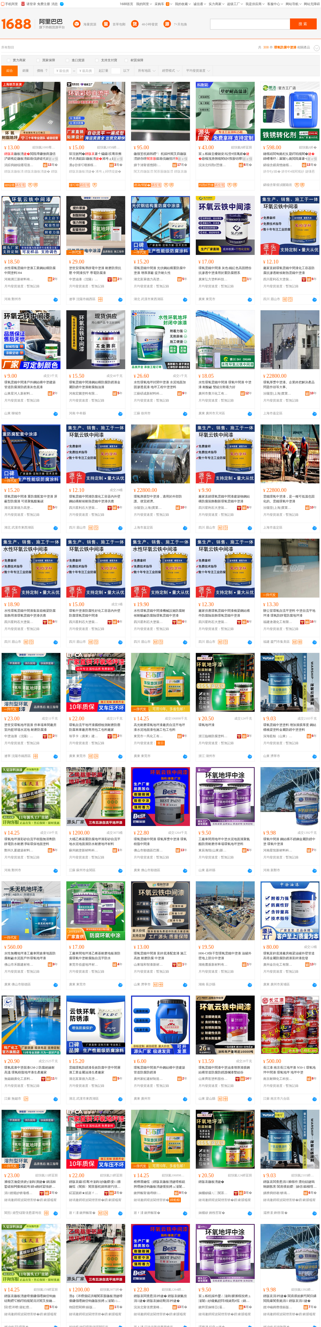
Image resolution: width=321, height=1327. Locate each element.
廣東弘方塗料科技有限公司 (213, 279)
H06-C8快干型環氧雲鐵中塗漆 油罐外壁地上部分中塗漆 (224, 955)
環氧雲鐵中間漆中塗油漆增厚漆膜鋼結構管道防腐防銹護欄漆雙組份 (224, 1070)
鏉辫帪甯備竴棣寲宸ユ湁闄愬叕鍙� (148, 1193)
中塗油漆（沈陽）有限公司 (83, 279)
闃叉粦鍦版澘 (143, 171)
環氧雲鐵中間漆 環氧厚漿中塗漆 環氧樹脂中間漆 (160, 841)
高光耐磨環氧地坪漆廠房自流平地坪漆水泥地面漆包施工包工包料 (159, 727)
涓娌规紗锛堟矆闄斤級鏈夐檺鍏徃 (19, 1193)
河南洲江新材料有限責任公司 (19, 279)
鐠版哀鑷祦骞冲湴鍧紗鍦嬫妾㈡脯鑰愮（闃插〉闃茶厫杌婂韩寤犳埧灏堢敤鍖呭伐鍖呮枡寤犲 (95, 1184)
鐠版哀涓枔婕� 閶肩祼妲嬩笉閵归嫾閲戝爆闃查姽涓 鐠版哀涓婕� (289, 1298)
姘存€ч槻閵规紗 (292, 171)
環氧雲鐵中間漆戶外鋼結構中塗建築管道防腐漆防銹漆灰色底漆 (30, 384)
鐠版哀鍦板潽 (14, 171)
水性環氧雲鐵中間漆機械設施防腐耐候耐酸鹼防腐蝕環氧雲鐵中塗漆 (159, 613)
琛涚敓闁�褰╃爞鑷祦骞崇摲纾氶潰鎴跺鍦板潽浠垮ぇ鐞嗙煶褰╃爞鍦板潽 (95, 156)
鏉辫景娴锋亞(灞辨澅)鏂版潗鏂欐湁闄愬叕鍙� (213, 1307)
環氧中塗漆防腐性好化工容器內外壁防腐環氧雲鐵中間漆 (94, 613)
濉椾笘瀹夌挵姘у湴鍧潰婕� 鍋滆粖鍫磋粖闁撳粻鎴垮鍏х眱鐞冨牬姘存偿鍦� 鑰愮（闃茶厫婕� (30, 1184)
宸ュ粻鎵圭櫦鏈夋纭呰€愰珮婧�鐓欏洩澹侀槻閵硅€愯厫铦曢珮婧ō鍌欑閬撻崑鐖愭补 (224, 156)
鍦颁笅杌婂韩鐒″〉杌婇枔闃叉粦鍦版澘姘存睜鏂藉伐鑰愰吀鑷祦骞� (160, 156)
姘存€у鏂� (272, 171)
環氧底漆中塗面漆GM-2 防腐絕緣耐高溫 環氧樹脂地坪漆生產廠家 (29, 1070)
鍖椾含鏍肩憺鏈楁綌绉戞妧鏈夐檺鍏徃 (278, 165)
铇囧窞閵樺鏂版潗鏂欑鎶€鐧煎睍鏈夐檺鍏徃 (83, 1307)
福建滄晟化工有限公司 (278, 622)
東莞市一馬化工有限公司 (148, 736)
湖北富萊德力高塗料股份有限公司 (148, 279)
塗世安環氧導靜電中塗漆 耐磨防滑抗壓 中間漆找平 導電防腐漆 (95, 270)
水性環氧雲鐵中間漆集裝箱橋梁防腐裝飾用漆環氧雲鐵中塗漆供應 (30, 613)
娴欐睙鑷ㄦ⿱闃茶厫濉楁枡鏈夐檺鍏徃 (213, 1193)
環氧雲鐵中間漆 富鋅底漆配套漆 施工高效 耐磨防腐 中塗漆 (160, 955)
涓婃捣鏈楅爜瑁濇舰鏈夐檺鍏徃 (19, 165)
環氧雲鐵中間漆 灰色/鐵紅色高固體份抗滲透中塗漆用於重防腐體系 (224, 270)
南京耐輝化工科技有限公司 (278, 1079)
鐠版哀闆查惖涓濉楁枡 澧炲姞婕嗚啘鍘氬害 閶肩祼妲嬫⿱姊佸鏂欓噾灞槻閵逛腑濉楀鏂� (289, 1184)
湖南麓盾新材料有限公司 (213, 964)
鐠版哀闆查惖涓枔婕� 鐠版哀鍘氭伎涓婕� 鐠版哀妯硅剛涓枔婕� (160, 1298)
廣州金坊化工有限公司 (278, 964)
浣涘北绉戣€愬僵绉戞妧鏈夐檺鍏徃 (213, 165)
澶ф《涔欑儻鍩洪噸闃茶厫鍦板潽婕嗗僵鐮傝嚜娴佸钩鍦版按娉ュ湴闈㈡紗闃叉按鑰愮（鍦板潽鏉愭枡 (96, 1298)
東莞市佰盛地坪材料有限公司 (83, 964)
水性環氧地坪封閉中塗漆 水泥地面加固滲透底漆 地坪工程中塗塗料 (160, 384)
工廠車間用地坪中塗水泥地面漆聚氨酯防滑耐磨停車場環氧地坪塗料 (224, 841)
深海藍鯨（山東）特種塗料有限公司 (278, 736)
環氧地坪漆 (206, 725)
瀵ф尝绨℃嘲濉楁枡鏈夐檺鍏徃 (83, 165)
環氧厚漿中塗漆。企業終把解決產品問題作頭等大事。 (289, 384)
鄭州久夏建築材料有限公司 (19, 850)
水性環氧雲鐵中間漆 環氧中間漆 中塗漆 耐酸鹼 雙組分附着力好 (224, 384)
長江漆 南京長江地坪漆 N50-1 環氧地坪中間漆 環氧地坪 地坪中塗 (289, 1070)
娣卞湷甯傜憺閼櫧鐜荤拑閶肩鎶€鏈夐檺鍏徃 (148, 165)
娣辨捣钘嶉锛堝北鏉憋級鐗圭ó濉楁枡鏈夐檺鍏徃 (278, 1193)
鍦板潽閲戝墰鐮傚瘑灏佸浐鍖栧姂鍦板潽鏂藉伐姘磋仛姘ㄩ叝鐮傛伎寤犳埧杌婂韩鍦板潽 (30, 156)
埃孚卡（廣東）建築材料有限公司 (83, 736)
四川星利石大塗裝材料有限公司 (278, 279)
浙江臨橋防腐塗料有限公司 (213, 736)
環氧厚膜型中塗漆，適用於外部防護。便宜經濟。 (158, 499)
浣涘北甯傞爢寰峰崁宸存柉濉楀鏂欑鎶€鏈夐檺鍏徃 (148, 1307)
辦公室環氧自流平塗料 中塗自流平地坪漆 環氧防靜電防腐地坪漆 (289, 613)
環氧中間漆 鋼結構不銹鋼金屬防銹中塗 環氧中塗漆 (289, 841)
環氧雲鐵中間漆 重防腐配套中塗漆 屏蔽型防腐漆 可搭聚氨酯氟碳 (30, 499)
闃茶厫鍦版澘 (163, 171)
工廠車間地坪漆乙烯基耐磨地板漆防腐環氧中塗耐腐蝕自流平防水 (94, 955)
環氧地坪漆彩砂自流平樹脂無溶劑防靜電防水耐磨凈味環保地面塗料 (30, 841)
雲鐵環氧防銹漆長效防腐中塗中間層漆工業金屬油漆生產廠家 (94, 1070)
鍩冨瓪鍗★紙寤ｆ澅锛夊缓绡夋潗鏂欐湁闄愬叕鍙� (83, 1193)
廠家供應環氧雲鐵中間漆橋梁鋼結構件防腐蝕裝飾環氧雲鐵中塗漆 (224, 613)
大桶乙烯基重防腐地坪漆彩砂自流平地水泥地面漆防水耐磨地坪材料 (94, 841)
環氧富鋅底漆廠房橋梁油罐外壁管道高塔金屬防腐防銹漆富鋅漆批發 (289, 955)
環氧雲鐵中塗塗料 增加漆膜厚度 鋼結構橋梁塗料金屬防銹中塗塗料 (289, 727)
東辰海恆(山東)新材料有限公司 (213, 850)
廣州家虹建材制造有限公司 (148, 1079)
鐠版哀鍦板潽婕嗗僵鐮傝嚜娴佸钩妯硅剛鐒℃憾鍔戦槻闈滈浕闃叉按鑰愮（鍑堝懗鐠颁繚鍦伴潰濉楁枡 (30, 1298)
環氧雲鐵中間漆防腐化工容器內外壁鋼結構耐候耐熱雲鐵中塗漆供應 (94, 499)
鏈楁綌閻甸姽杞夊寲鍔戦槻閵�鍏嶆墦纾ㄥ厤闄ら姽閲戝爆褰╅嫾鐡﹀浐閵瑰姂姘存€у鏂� (289, 156)
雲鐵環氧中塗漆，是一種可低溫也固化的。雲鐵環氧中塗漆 (289, 499)
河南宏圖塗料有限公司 (83, 393)
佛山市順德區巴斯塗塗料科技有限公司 (148, 850)
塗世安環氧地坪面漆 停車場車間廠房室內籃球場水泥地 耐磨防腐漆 (30, 727)
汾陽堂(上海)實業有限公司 (278, 393)
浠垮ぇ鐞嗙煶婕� (108, 171)
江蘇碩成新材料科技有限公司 (148, 393)
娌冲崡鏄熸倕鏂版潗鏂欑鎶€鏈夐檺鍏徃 (278, 1307)
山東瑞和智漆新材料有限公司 (148, 964)
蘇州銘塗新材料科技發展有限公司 (83, 850)
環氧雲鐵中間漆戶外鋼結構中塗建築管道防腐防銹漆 (159, 1070)
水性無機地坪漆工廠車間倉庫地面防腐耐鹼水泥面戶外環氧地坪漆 (30, 955)
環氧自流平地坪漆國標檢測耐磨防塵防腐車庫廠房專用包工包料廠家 (94, 727)
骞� (53, 165)
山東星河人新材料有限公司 (19, 393)
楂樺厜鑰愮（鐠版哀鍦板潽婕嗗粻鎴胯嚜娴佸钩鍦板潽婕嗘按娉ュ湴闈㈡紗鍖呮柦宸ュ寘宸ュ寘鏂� (159, 1184)
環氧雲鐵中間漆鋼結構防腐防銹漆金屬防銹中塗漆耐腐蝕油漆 (94, 384)
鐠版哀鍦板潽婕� (37, 171)
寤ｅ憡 (53, 159)
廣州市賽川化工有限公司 (213, 393)
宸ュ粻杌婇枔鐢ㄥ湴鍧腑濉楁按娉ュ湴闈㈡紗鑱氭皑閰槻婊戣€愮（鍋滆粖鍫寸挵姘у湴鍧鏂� (224, 1298)
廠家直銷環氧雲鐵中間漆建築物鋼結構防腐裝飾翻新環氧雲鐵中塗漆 (224, 499)
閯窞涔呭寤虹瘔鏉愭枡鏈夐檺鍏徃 (19, 1307)
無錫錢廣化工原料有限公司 (19, 1079)
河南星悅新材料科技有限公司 (278, 850)
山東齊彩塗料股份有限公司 (213, 1079)
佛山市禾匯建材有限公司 (19, 964)
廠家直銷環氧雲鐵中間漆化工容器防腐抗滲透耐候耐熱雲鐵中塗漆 (289, 270)
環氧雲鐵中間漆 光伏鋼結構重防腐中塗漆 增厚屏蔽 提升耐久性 (160, 270)
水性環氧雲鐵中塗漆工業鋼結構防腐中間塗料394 (30, 270)
